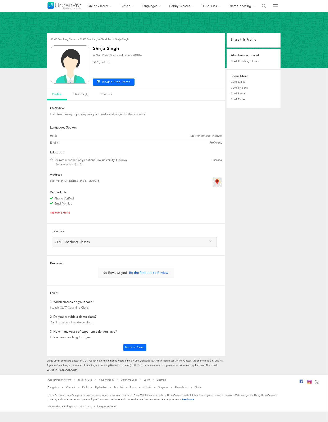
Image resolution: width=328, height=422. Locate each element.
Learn (147, 379)
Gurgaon (163, 387)
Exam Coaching (240, 6)
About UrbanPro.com (59, 379)
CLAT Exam (238, 82)
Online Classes (98, 6)
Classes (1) (80, 94)
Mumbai (118, 387)
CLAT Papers (238, 93)
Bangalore (53, 387)
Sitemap (161, 379)
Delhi (85, 387)
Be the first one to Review (148, 272)
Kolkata (147, 387)
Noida (198, 387)
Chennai (70, 387)
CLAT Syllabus (239, 88)
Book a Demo (135, 347)
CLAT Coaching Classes (245, 61)
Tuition (125, 6)
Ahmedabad (181, 387)
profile (57, 94)
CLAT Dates (238, 99)
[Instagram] (309, 383)
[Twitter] (317, 383)
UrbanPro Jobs (129, 379)
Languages (149, 6)
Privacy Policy (106, 379)
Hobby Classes (179, 6)
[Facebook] (301, 383)
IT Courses (209, 6)
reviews (106, 94)
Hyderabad (101, 387)
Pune (133, 387)
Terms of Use (85, 379)
